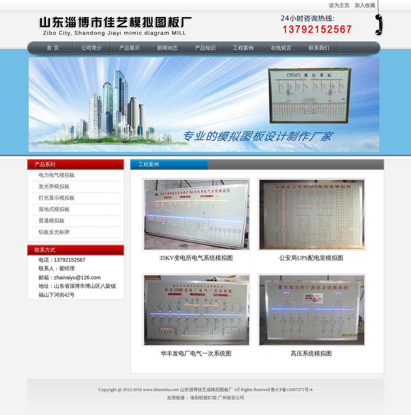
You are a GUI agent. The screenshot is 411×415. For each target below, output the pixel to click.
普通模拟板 (51, 220)
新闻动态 (167, 48)
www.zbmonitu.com (161, 389)
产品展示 (129, 48)
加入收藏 (365, 5)
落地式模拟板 (54, 209)
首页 (54, 48)
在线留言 (281, 48)
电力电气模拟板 (57, 175)
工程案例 (243, 48)
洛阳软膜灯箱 (203, 397)
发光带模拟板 (54, 186)
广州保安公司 (231, 397)
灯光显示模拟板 (57, 198)
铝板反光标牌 (54, 232)
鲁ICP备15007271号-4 (291, 389)
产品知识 (205, 48)
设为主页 (339, 5)
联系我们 (319, 48)
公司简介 (91, 48)
